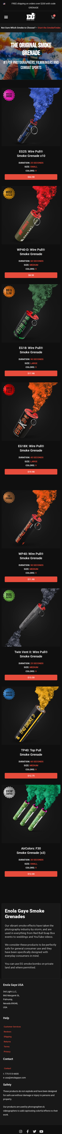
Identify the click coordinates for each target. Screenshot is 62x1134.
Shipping (7, 1036)
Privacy (7, 1051)
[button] (6, 17)
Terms (7, 1046)
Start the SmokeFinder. (49, 27)
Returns (7, 1041)
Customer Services (12, 1027)
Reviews (7, 1031)
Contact (7, 1068)
